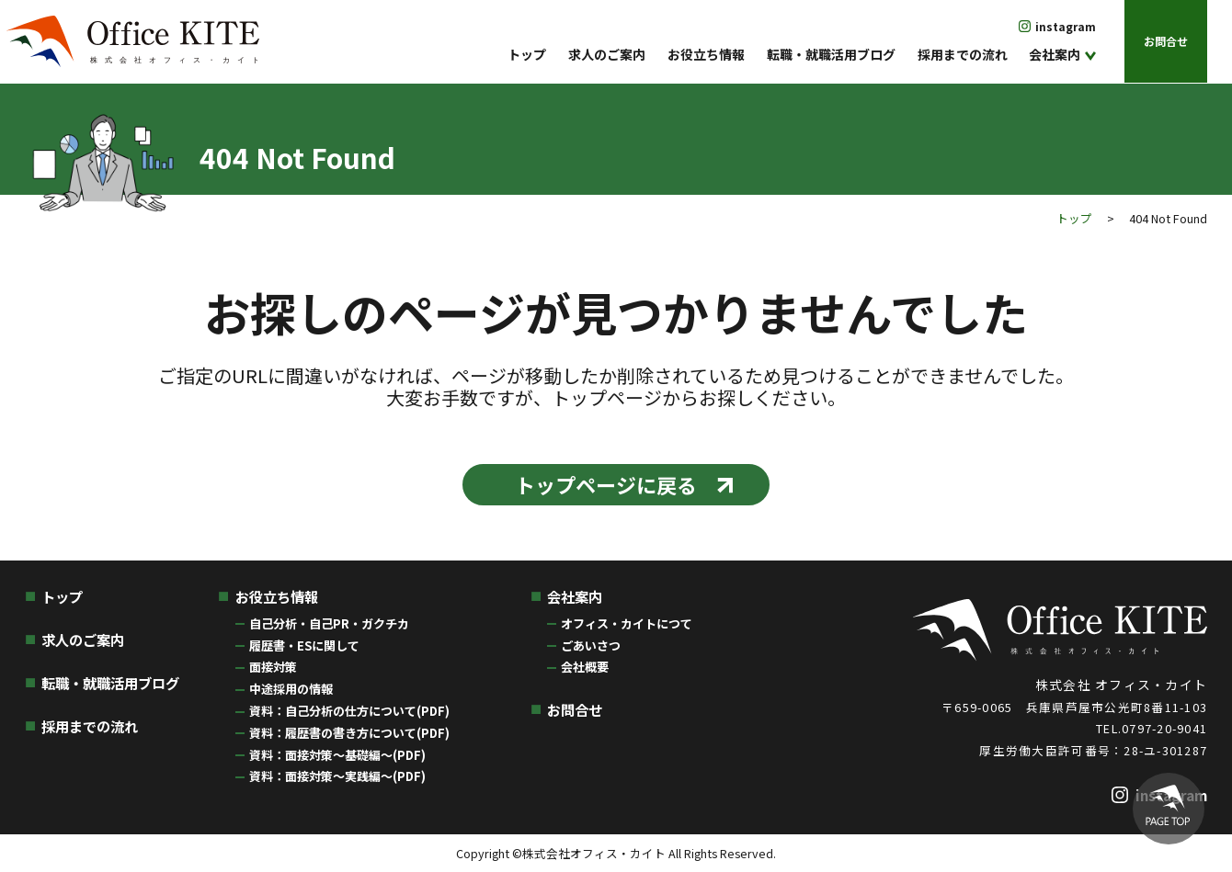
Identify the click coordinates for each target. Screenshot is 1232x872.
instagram (1065, 26)
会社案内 (1054, 54)
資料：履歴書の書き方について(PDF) (349, 733)
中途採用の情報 (291, 688)
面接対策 (273, 666)
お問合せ (1166, 41)
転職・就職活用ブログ (831, 54)
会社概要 (585, 666)
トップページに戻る (606, 484)
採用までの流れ (963, 54)
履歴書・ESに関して (304, 645)
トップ (527, 54)
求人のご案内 (606, 54)
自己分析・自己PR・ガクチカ (329, 623)
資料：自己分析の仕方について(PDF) (349, 710)
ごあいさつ (591, 645)
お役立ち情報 (706, 54)
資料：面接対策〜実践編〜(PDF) (337, 776)
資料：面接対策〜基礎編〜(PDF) (337, 755)
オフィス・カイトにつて (626, 623)
